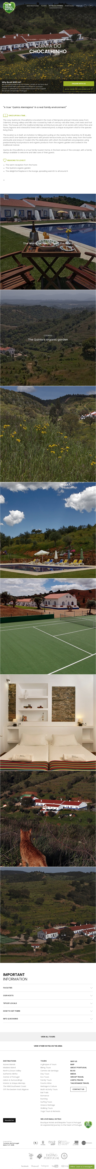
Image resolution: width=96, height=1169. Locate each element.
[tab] (48, 988)
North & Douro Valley (12, 1070)
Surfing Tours (46, 1102)
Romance (44, 1095)
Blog (72, 1070)
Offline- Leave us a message (80, 1167)
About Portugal (78, 1067)
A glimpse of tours (48, 1064)
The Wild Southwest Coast (14, 1086)
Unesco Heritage (47, 1105)
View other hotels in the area (48, 1046)
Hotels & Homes (56, 6)
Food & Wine (46, 1083)
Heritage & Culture (48, 1086)
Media (73, 1074)
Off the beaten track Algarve (15, 1089)
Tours (43, 6)
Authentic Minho (10, 1074)
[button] (48, 988)
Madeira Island (9, 1067)
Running (44, 1099)
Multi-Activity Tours (49, 1089)
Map (72, 1064)
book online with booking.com (79, 89)
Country (42, 40)
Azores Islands (9, 1064)
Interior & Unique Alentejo (14, 1083)
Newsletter (9, 1120)
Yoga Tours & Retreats (50, 1111)
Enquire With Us (79, 84)
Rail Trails (44, 1092)
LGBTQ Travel (76, 1080)
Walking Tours (46, 1108)
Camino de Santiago (49, 1070)
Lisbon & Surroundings (12, 1080)
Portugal (69, 6)
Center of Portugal (11, 1077)
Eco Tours (44, 1077)
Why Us (79, 6)
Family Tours (46, 1080)
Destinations (33, 6)
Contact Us (78, 1089)
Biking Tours (45, 1067)
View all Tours (48, 1036)
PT (91, 6)
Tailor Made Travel (79, 1083)
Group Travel (77, 1077)
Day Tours (44, 1074)
